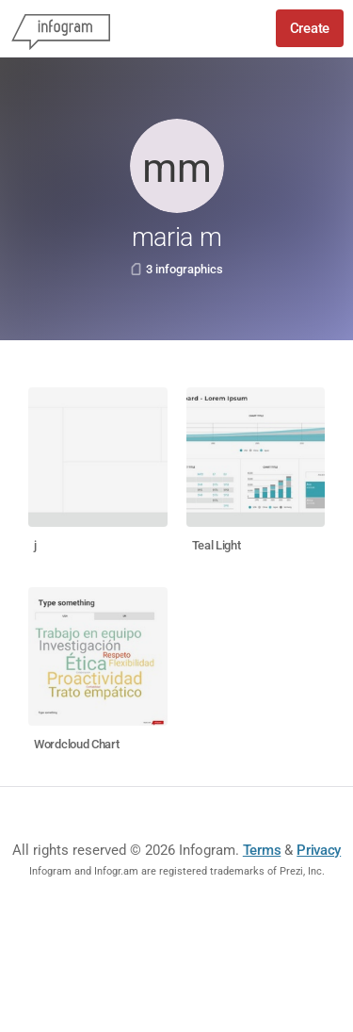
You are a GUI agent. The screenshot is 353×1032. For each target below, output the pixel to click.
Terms (262, 850)
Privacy (319, 850)
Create (309, 28)
